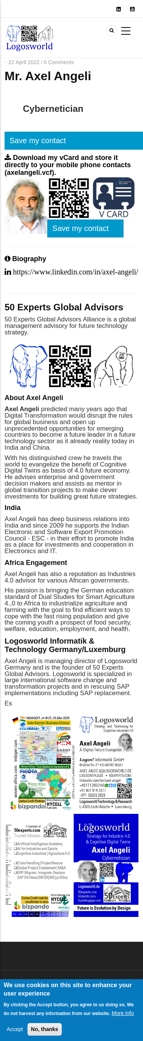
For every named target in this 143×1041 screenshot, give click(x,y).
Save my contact (80, 228)
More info (123, 1018)
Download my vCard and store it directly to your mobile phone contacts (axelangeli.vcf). (68, 165)
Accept (14, 1034)
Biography (25, 259)
